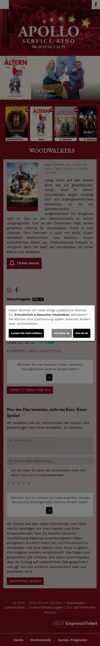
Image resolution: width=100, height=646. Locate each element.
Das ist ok (82, 333)
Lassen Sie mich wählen (26, 333)
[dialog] (50, 323)
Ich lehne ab (62, 333)
